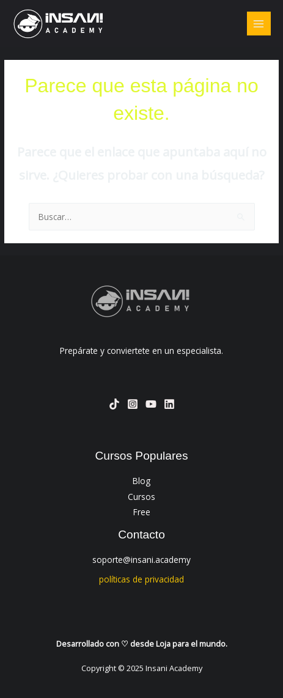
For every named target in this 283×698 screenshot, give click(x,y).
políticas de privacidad (141, 579)
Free (141, 512)
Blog (141, 481)
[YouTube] (150, 404)
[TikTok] (114, 404)
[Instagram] (132, 404)
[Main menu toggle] (259, 23)
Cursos (141, 496)
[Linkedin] (169, 404)
